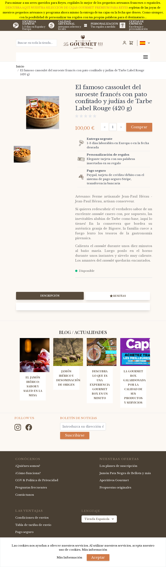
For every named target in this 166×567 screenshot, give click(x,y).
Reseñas (117, 296)
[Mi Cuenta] (124, 43)
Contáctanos (24, 494)
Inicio (20, 66)
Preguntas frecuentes (31, 487)
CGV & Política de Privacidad (36, 480)
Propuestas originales (115, 487)
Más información (94, 549)
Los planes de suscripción (118, 466)
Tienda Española (99, 519)
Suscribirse (74, 435)
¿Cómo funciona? (28, 473)
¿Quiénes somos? (27, 466)
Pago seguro (24, 532)
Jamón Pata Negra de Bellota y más (125, 473)
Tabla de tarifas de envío (33, 525)
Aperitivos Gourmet (114, 480)
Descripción (50, 295)
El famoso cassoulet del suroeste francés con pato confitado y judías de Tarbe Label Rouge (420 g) (82, 72)
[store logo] (83, 42)
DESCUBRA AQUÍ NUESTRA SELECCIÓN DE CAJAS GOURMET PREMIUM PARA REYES (67, 7)
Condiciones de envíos (32, 517)
